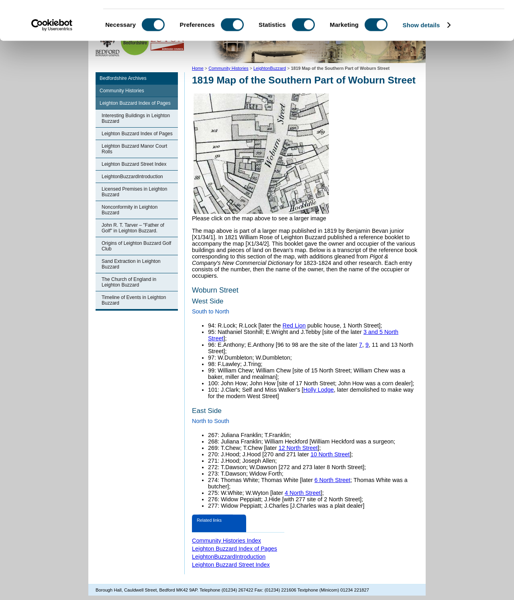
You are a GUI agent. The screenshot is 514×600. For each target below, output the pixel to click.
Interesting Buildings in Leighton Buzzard (136, 118)
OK (447, 19)
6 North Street (332, 480)
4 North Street (303, 493)
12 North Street (298, 448)
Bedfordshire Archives (123, 78)
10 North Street (330, 454)
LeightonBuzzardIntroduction (132, 176)
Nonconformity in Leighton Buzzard (129, 210)
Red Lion (294, 325)
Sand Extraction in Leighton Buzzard (131, 264)
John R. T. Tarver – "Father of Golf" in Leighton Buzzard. (133, 228)
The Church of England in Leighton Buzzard (129, 282)
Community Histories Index (226, 540)
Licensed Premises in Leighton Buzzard (134, 191)
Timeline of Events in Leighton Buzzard (134, 300)
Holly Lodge (318, 389)
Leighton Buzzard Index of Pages (135, 103)
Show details (421, 61)
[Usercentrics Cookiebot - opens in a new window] (52, 62)
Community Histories (122, 91)
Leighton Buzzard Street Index (134, 164)
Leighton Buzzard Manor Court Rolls (134, 149)
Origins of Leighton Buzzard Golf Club (136, 246)
